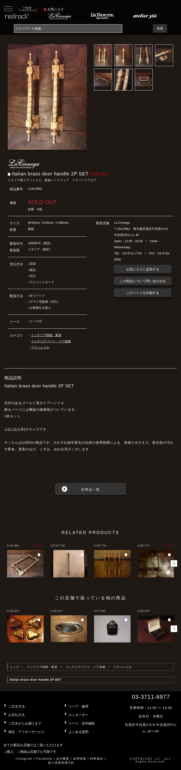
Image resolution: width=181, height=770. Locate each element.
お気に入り (54, 9)
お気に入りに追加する (142, 269)
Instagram (24, 758)
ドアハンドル (40, 347)
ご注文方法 (16, 706)
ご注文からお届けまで (24, 723)
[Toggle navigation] (8, 8)
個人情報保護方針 (61, 762)
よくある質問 (78, 732)
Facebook (44, 758)
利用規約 (96, 758)
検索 (160, 28)
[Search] (68, 28)
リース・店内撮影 (82, 723)
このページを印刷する (142, 293)
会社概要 (62, 758)
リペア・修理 (78, 706)
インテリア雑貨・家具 (46, 335)
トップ (14, 667)
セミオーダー (78, 715)
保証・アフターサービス (26, 732)
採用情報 (79, 758)
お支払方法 (16, 715)
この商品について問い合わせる (142, 281)
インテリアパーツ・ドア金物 (51, 341)
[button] (173, 563)
